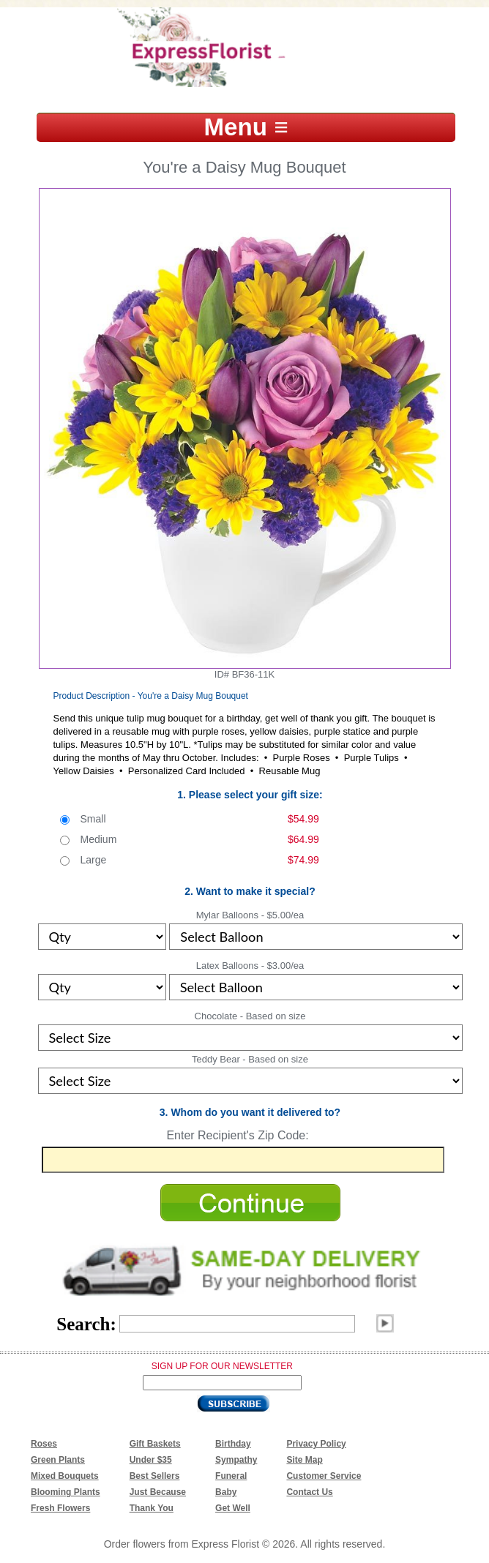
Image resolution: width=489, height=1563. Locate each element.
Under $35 (151, 1460)
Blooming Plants (65, 1492)
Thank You (151, 1508)
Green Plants (58, 1460)
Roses (44, 1444)
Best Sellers (155, 1476)
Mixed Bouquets (65, 1476)
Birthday (233, 1444)
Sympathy (236, 1460)
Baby (225, 1492)
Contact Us (309, 1492)
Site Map (304, 1460)
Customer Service (323, 1476)
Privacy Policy (316, 1444)
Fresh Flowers (60, 1508)
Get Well (232, 1508)
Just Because (158, 1492)
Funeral (231, 1476)
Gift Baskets (155, 1444)
